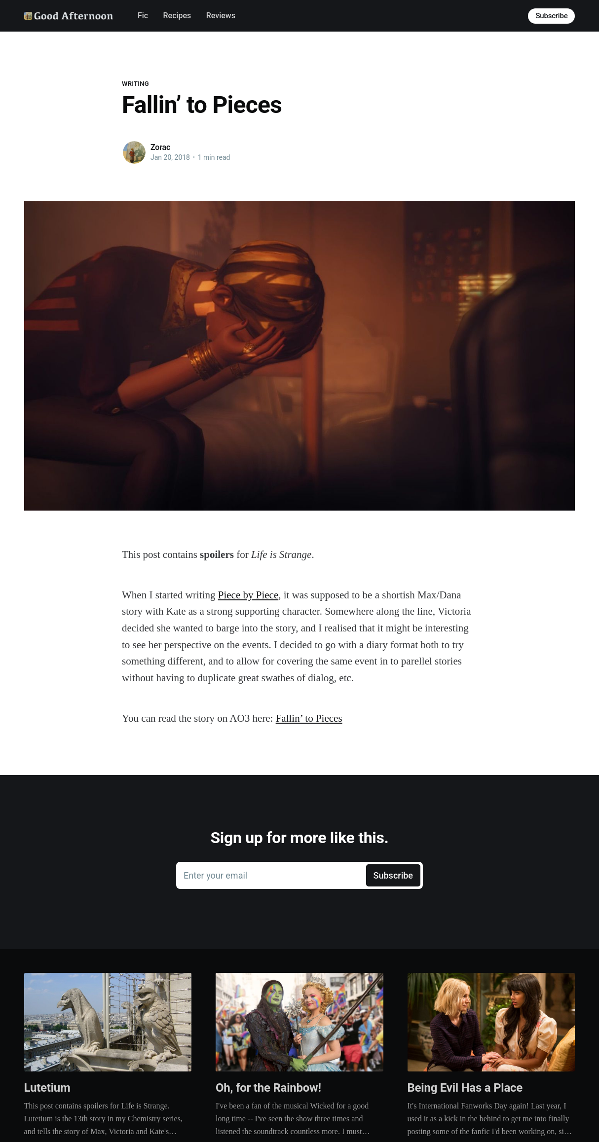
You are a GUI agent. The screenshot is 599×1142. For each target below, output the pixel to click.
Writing (135, 83)
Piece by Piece (248, 595)
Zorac (160, 147)
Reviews (220, 15)
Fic (143, 15)
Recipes (177, 15)
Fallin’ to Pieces (309, 718)
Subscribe (551, 15)
